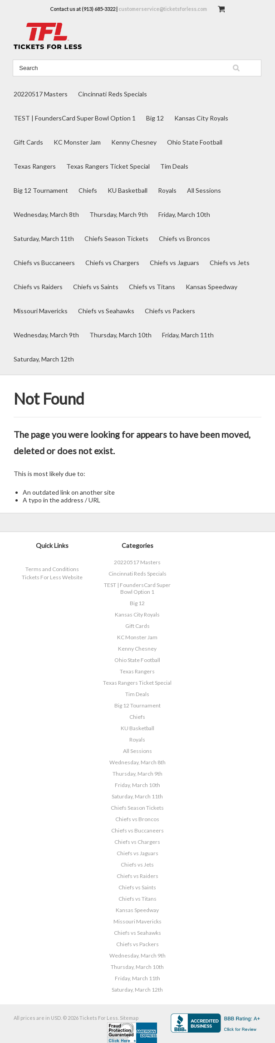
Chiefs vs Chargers (112, 262)
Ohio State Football (194, 142)
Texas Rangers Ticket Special (108, 166)
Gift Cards (28, 142)
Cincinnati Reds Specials (112, 94)
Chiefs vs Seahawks (106, 311)
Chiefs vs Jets (230, 262)
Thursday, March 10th (120, 335)
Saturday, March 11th (44, 238)
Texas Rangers (35, 166)
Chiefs (88, 190)
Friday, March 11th (188, 335)
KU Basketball (127, 190)
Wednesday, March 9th (46, 335)
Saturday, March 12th (44, 359)
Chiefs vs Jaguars (174, 262)
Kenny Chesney (134, 142)
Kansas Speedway (211, 287)
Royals (167, 190)
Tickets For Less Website (52, 577)
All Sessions (204, 190)
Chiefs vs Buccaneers (44, 262)
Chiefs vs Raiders (38, 287)
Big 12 (155, 118)
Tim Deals (174, 166)
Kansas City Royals (201, 118)
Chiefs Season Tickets (116, 238)
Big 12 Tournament (41, 190)
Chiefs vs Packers (170, 311)
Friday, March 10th (184, 214)
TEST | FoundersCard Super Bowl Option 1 (75, 118)
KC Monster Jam (77, 142)
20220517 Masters (41, 94)
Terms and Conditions (52, 569)
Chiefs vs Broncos (184, 238)
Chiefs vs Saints (95, 287)
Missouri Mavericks (41, 311)
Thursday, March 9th (118, 214)
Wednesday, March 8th (46, 214)
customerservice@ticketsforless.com (162, 9)
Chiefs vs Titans (152, 287)
